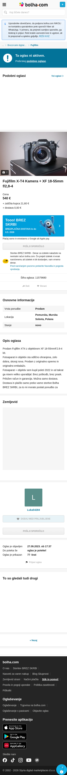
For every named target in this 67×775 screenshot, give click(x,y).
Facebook (5, 760)
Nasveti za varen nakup (16, 673)
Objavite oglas (41, 710)
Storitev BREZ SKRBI (25, 668)
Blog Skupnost (40, 673)
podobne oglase (36, 61)
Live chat (61, 769)
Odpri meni (4, 4)
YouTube (28, 760)
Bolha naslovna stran (33, 4)
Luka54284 (33, 509)
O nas (6, 668)
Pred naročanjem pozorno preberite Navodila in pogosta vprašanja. (36, 267)
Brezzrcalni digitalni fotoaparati (19, 45)
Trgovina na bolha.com (33, 705)
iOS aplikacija (15, 727)
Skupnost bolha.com (37, 760)
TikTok (13, 760)
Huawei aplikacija (15, 745)
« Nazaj (33, 640)
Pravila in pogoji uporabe (16, 684)
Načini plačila (31, 679)
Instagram (20, 760)
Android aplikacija (15, 736)
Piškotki (7, 690)
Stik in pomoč (50, 679)
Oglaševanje (10, 705)
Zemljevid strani (11, 679)
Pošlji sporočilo (33, 246)
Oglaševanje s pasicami (16, 710)
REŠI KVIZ (44, 36)
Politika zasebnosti (44, 684)
